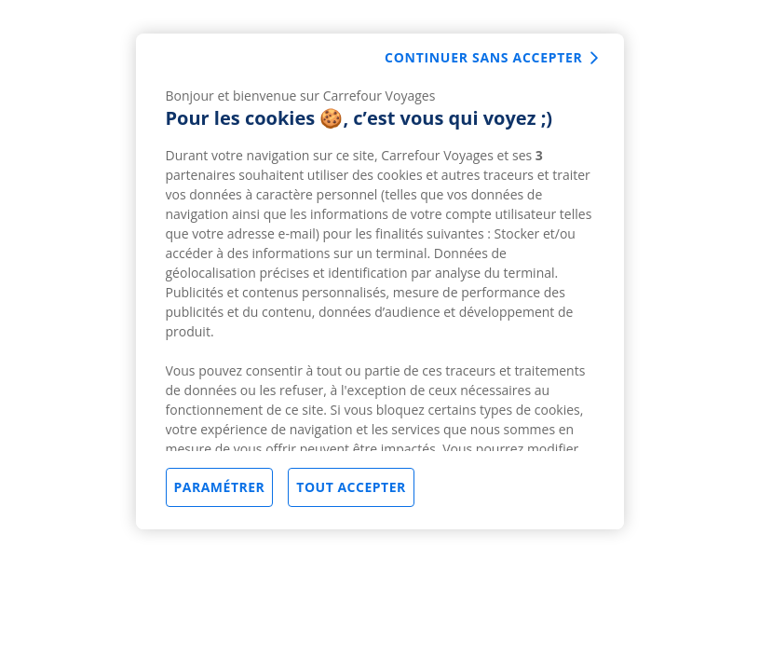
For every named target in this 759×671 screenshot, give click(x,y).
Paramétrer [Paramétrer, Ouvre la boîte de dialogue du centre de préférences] (219, 487)
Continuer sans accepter (483, 57)
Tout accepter (350, 487)
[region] (380, 281)
